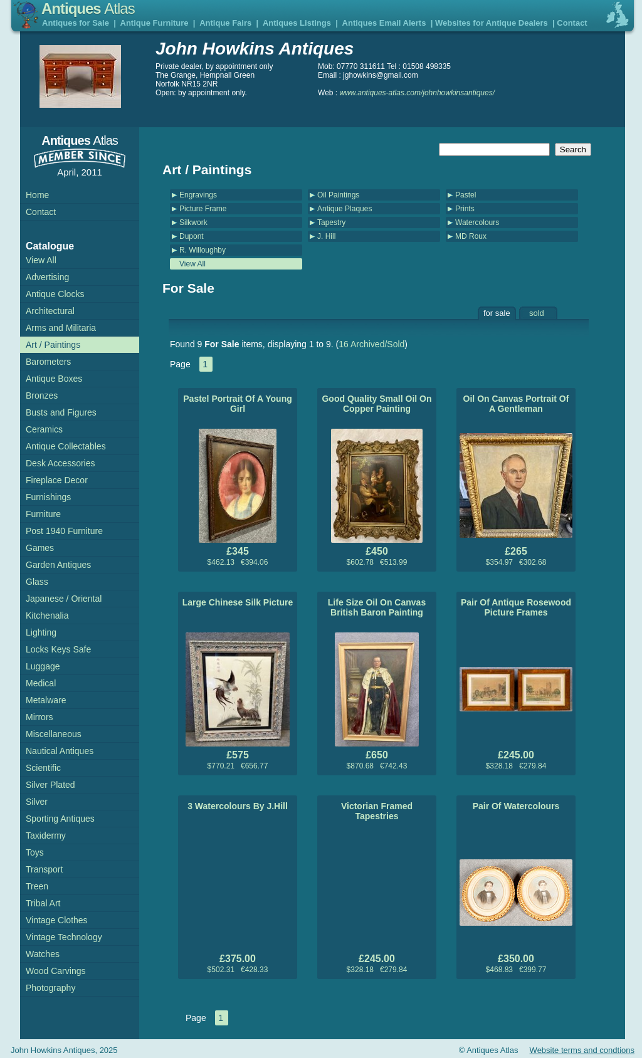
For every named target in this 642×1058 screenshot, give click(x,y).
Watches (43, 954)
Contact (572, 23)
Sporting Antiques (60, 819)
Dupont (191, 236)
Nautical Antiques (59, 751)
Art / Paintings (53, 345)
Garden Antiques (58, 565)
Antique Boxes (54, 379)
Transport (44, 869)
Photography (50, 988)
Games (40, 548)
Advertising (47, 277)
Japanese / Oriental (64, 599)
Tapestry (331, 222)
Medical (41, 683)
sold (536, 313)
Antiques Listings (297, 23)
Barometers (48, 362)
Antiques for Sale (75, 23)
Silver (37, 802)
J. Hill (326, 236)
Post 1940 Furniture (64, 531)
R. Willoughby (202, 250)
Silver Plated (50, 785)
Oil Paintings (338, 195)
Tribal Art (43, 903)
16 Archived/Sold (371, 344)
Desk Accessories (60, 463)
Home (37, 195)
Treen (37, 886)
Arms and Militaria (61, 328)
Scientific (43, 768)
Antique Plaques (344, 208)
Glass (37, 582)
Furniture (43, 514)
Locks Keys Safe (58, 649)
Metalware (46, 700)
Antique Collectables (66, 446)
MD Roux (471, 236)
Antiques (88, 8)
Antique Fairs (225, 23)
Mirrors (39, 717)
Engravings (198, 195)
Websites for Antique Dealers (491, 23)
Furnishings (48, 497)
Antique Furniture (154, 23)
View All (192, 263)
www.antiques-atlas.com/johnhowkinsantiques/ (417, 92)
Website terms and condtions (582, 1050)
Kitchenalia (47, 615)
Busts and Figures (61, 412)
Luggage (43, 666)
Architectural (50, 311)
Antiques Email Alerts (384, 23)
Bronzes (42, 395)
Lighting (41, 632)
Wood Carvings (55, 971)
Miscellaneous (54, 734)
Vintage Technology (64, 937)
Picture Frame (202, 208)
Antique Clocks (55, 294)
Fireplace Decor (57, 480)
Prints (465, 208)
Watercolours (477, 222)
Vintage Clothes (57, 920)
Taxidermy (46, 835)
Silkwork (193, 222)
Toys (35, 852)
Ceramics (44, 429)
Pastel (465, 195)
